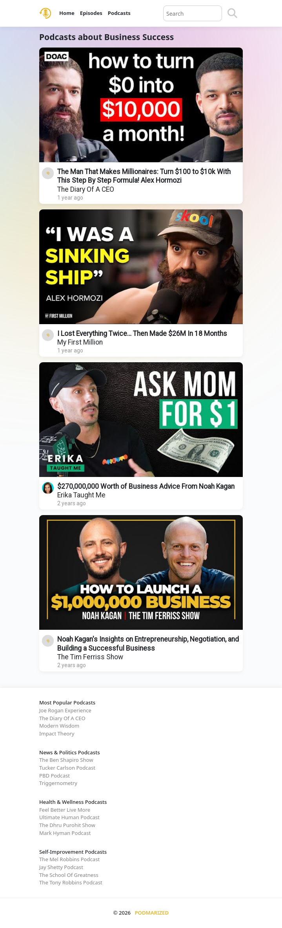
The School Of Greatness (68, 874)
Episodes (91, 13)
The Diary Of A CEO (85, 189)
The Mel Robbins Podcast (69, 859)
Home (67, 13)
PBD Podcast (54, 775)
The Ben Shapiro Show (66, 759)
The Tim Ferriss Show (90, 657)
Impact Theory (56, 733)
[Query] (192, 13)
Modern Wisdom (59, 725)
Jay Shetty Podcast (61, 867)
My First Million (80, 342)
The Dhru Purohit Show (67, 825)
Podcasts (119, 13)
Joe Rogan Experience (65, 710)
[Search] (232, 13)
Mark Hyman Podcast (65, 832)
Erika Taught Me (81, 495)
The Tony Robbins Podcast (70, 882)
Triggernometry (58, 783)
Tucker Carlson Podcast (67, 767)
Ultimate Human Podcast (69, 817)
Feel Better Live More (64, 809)
